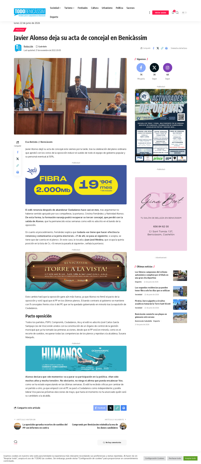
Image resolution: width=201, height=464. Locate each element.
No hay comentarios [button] (112, 442)
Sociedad (138, 294)
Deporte (138, 282)
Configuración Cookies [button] (154, 458)
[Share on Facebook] (153, 48)
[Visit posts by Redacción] (18, 48)
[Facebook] (141, 71)
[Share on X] (158, 48)
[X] (154, 71)
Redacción (28, 46)
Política (20, 30)
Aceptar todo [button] (190, 458)
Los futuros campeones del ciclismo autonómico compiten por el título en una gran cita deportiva (151, 275)
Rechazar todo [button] (175, 458)
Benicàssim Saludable (143, 321)
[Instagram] (167, 71)
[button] (150, 12)
